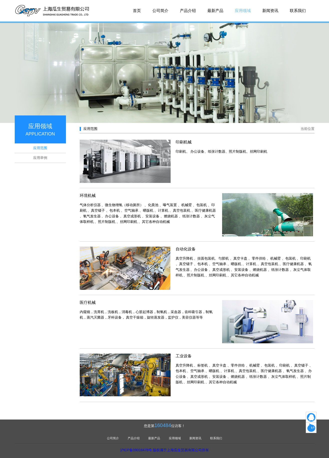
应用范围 (40, 148)
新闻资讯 (270, 10)
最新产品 (215, 10)
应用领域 (243, 10)
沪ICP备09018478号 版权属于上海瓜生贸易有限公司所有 (164, 450)
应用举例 (40, 158)
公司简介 (160, 10)
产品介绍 (188, 10)
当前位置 (308, 129)
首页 (137, 10)
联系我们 (298, 10)
